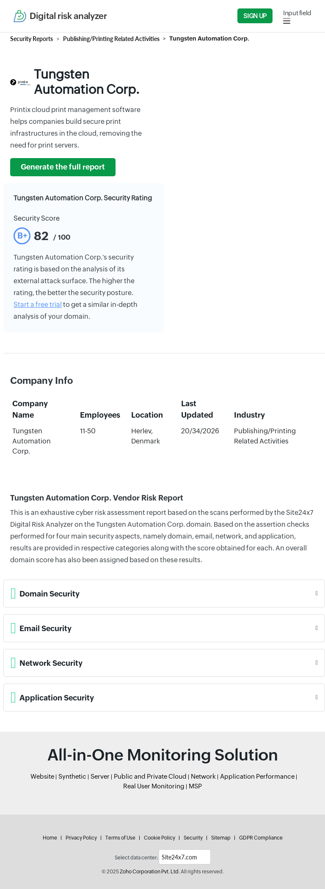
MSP (195, 786)
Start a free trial (38, 305)
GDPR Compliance (261, 838)
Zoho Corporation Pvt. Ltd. (150, 872)
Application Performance (257, 776)
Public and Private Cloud (150, 776)
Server (100, 776)
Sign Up (254, 15)
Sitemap (221, 838)
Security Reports (31, 38)
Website (42, 776)
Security (193, 838)
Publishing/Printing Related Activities (111, 38)
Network (203, 776)
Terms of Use (120, 838)
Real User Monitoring (154, 786)
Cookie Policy (159, 838)
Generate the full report (63, 167)
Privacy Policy (81, 838)
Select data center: (136, 858)
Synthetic (72, 776)
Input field (297, 12)
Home (50, 838)
